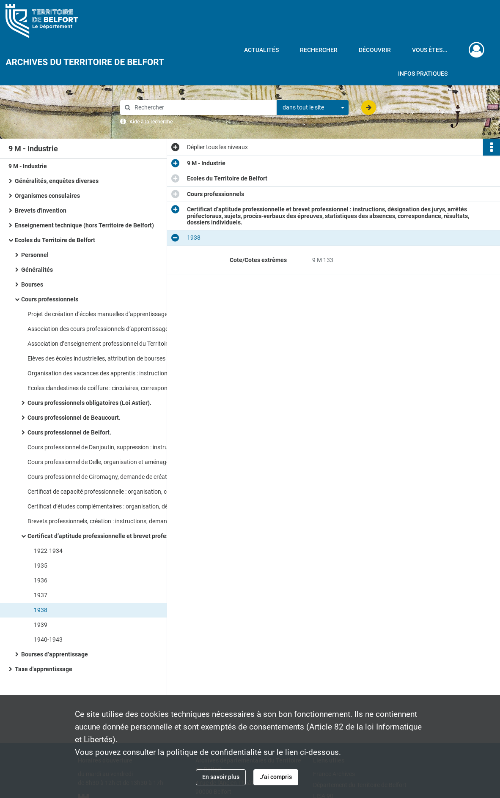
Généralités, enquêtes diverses (57, 181)
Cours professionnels (49, 299)
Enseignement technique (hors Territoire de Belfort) (84, 225)
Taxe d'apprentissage (43, 669)
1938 (40, 610)
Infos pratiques (423, 73)
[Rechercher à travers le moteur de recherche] (203, 107)
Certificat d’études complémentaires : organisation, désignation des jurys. (112, 506)
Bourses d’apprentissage (54, 654)
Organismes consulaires (47, 195)
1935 (40, 565)
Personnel (35, 254)
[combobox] (313, 107)
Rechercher (319, 49)
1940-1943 (48, 639)
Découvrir (375, 49)
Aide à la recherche (151, 122)
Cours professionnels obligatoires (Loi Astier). (89, 402)
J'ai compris (276, 776)
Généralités (37, 269)
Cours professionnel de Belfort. (69, 432)
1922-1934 (48, 550)
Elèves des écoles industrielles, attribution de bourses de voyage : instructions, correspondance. (112, 358)
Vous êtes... (430, 49)
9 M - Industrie (27, 166)
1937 (40, 595)
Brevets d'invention (40, 210)
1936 (40, 580)
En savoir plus (220, 776)
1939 (40, 624)
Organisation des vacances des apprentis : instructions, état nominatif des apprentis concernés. (112, 373)
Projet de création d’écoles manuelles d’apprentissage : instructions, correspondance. (112, 314)
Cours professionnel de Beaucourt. (74, 417)
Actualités (261, 49)
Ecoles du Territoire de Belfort (55, 240)
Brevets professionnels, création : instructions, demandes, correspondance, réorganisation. (112, 521)
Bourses (32, 284)
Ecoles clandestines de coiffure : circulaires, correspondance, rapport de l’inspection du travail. (112, 388)
